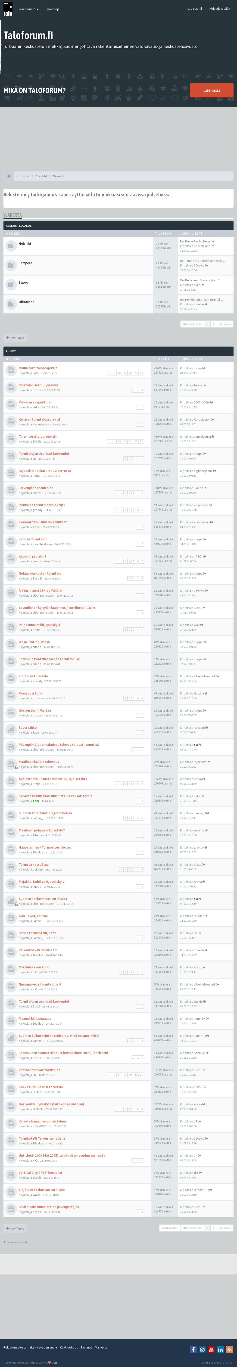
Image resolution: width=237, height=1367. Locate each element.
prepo (37, 1058)
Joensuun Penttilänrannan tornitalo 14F (50, 659)
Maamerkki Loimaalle (35, 1018)
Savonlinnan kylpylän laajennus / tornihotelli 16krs (57, 607)
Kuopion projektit (32, 556)
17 (119, 1074)
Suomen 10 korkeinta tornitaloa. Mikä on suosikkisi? (59, 1035)
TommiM (199, 1019)
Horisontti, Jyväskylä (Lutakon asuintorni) (51, 1104)
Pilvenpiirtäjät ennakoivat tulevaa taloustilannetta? (59, 744)
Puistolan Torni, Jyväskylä (39, 385)
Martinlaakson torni (34, 967)
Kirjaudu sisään (219, 8)
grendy (38, 510)
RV (195, 933)
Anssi (36, 527)
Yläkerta (12, 215)
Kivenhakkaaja (42, 544)
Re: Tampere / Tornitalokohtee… (202, 261)
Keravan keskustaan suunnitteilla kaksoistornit (55, 796)
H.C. (35, 972)
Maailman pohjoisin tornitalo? (42, 830)
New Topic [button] (15, 338)
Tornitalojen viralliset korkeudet (44, 453)
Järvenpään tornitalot (36, 488)
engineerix (201, 505)
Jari (35, 373)
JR (34, 458)
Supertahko (28, 727)
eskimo (199, 830)
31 (130, 441)
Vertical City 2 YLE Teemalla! (40, 1172)
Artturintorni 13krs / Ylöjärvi (40, 590)
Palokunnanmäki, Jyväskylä (39, 625)
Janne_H (38, 818)
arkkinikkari (202, 522)
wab (197, 625)
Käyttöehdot (69, 1347)
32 (135, 441)
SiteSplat (32, 1362)
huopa (198, 454)
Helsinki (25, 243)
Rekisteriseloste (15, 1347)
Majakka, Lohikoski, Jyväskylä (41, 881)
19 (130, 1074)
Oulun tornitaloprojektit (38, 368)
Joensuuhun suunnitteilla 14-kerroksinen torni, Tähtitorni (63, 1053)
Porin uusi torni (31, 693)
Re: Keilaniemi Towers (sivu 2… (201, 280)
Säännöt (86, 1347)
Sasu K (37, 578)
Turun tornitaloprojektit (38, 436)
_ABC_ (37, 476)
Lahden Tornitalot (33, 539)
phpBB (20, 1362)
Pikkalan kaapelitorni (35, 402)
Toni (36, 801)
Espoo (23, 282)
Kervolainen (202, 246)
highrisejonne (203, 471)
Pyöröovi (200, 762)
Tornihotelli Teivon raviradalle (42, 1138)
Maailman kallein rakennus (39, 761)
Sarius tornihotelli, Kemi (37, 933)
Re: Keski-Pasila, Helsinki (197, 241)
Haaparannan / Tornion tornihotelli (45, 847)
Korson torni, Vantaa (35, 710)
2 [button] (213, 324)
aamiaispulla (202, 436)
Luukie (198, 1001)
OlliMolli (38, 1109)
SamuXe (199, 1053)
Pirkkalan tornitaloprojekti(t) (42, 505)
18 (124, 1074)
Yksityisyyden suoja (43, 1347)
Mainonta (101, 1347)
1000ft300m (202, 402)
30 (141, 373)
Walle (36, 1195)
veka (36, 407)
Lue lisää (212, 90)
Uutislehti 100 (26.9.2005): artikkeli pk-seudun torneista (62, 1155)
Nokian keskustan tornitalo (40, 573)
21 (141, 1074)
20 (135, 1074)
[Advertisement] (118, 139)
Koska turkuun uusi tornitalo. (41, 1087)
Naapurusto (28, 9)
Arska (37, 630)
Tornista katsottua (34, 864)
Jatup (198, 368)
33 (141, 441)
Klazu (197, 608)
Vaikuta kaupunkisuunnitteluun (43, 1121)
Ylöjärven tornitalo (33, 676)
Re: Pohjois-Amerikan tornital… (201, 300)
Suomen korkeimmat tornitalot (43, 898)
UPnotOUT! (40, 1126)
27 (124, 373)
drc (196, 1173)
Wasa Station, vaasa (34, 642)
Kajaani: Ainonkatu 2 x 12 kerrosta (45, 470)
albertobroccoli (43, 595)
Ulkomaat (26, 302)
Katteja (199, 693)
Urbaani (38, 715)
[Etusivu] (8, 176)
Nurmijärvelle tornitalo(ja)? (40, 984)
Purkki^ (199, 916)
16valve (199, 265)
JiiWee (198, 488)
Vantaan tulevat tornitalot (39, 1070)
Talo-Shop (52, 9)
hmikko (199, 304)
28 (130, 373)
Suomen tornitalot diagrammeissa (45, 813)
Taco (36, 732)
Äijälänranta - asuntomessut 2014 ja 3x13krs (53, 779)
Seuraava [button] (225, 324)
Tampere (25, 263)
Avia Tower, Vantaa (33, 916)
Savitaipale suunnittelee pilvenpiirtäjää (49, 1207)
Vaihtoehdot (170, 1228)
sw (196, 745)
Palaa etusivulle (15, 1242)
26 (119, 373)
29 (135, 373)
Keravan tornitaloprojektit (39, 419)
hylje (197, 285)
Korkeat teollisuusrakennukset (43, 522)
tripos (37, 390)
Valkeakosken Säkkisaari (38, 950)
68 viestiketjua (192, 324)
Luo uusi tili (195, 8)
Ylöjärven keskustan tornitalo (42, 1189)
